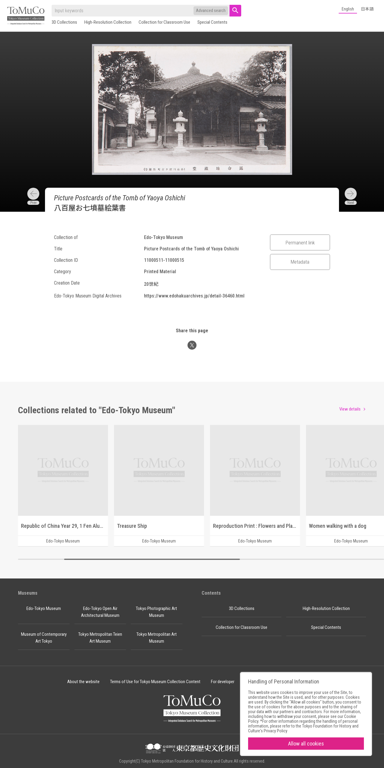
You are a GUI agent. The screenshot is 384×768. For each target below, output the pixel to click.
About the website (83, 681)
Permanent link (300, 243)
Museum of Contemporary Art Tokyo (44, 638)
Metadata (300, 262)
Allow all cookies (306, 743)
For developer (222, 681)
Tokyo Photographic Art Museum (156, 612)
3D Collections (64, 22)
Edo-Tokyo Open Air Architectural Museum (100, 612)
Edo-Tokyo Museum (43, 608)
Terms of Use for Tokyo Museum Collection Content (155, 681)
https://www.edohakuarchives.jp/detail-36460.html (194, 296)
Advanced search (211, 10)
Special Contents (212, 22)
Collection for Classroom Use (164, 22)
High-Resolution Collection (107, 22)
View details (350, 409)
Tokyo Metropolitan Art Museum (156, 638)
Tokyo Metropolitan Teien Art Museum (100, 638)
